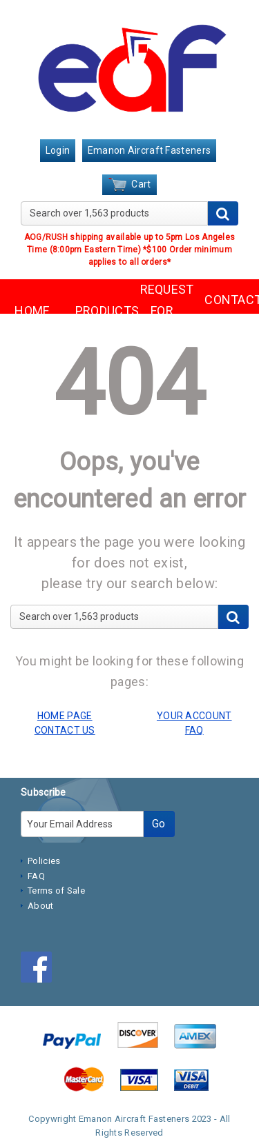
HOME (32, 310)
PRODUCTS (97, 310)
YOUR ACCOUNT (194, 715)
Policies (44, 861)
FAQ (36, 876)
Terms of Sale (56, 890)
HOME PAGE (65, 715)
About (41, 906)
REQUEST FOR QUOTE (162, 310)
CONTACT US (226, 310)
